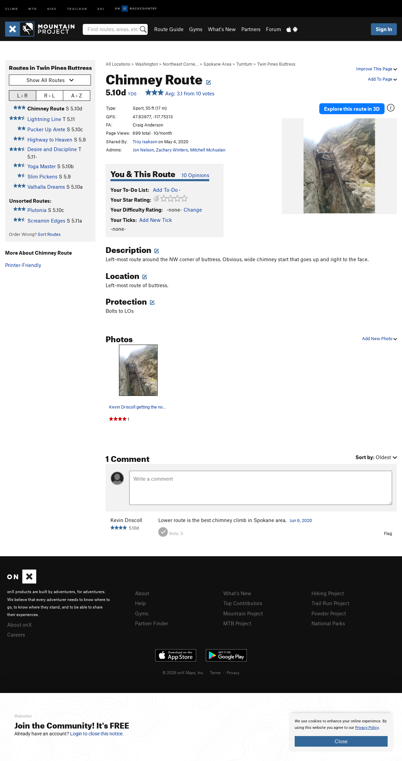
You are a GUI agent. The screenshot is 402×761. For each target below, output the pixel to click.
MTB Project (237, 623)
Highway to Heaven (49, 139)
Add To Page (382, 79)
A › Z (76, 95)
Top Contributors (242, 603)
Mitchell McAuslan (207, 149)
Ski (101, 8)
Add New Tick (155, 220)
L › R (22, 95)
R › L (49, 95)
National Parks (328, 623)
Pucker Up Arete (46, 129)
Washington (146, 64)
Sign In (384, 29)
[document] (341, 732)
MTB (32, 8)
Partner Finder (151, 623)
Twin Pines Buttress (276, 64)
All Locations (118, 64)
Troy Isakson (145, 141)
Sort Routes (49, 234)
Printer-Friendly (23, 265)
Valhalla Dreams (46, 187)
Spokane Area (217, 64)
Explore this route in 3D (352, 109)
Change (193, 209)
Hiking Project (327, 593)
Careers (16, 634)
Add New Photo (379, 338)
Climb (11, 8)
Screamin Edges (46, 220)
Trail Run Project (330, 603)
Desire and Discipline (52, 149)
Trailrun (77, 8)
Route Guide (169, 29)
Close (341, 741)
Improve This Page (376, 68)
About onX (19, 625)
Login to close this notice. (97, 733)
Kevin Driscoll (126, 520)
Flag (388, 533)
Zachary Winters (172, 149)
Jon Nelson (143, 149)
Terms (215, 672)
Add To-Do (165, 190)
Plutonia (36, 210)
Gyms (195, 29)
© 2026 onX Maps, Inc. (183, 672)
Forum (273, 29)
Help (140, 603)
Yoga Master (41, 166)
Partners (250, 29)
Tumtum (244, 64)
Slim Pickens (42, 176)
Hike (52, 8)
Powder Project (328, 613)
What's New (222, 29)
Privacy (233, 672)
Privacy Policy (367, 727)
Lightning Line (44, 119)
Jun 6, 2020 (301, 520)
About (142, 593)
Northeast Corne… (181, 64)
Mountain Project (243, 613)
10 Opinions (195, 175)
